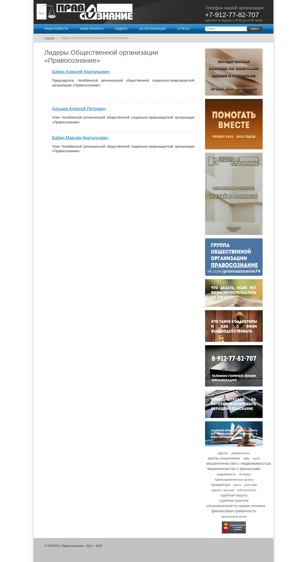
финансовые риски (234, 516)
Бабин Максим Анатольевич (80, 137)
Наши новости (56, 28)
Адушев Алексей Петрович (79, 108)
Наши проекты (91, 28)
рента (237, 485)
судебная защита (233, 495)
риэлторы (250, 485)
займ (246, 458)
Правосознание (84, 12)
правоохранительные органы (233, 479)
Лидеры (121, 28)
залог (256, 458)
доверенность (240, 453)
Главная (49, 37)
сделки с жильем (222, 490)
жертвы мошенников (224, 458)
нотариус (245, 474)
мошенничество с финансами (233, 469)
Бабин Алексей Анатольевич (81, 71)
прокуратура (220, 485)
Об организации (152, 28)
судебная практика (233, 500)
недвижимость (226, 474)
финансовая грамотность (233, 511)
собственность (246, 490)
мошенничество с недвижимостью (238, 463)
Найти (255, 28)
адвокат (223, 453)
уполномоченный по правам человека (235, 506)
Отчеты (183, 28)
